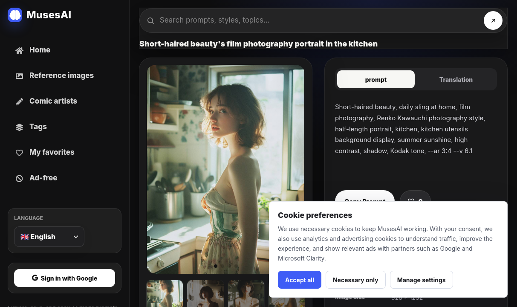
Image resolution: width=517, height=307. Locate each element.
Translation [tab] (456, 79)
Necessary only (355, 280)
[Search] (493, 20)
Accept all (299, 280)
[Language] (49, 236)
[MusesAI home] (64, 15)
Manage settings (421, 280)
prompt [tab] (376, 79)
